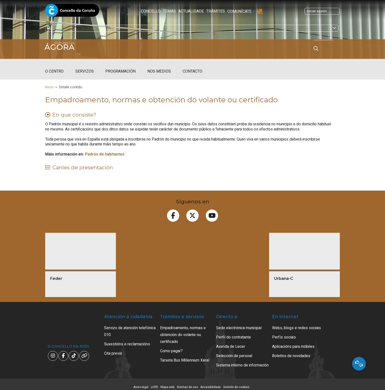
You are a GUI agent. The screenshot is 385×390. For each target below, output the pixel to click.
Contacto (192, 67)
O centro (54, 67)
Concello (118, 11)
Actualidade (158, 11)
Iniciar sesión (286, 11)
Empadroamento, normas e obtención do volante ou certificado (183, 330)
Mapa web (168, 382)
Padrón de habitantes (104, 150)
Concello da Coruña (72, 12)
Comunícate (207, 11)
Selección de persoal (234, 351)
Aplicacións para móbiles (293, 342)
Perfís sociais (284, 333)
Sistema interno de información (242, 361)
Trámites (183, 11)
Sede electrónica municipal (238, 323)
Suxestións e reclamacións (127, 340)
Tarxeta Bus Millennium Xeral (184, 356)
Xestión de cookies (236, 382)
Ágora (61, 47)
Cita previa (113, 349)
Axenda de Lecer (230, 342)
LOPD (154, 382)
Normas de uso (187, 382)
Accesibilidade (210, 382)
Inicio (49, 82)
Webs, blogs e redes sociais (296, 323)
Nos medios (159, 67)
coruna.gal (55, 54)
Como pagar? (171, 347)
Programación (120, 67)
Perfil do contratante (233, 333)
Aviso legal (140, 382)
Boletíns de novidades (291, 351)
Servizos (84, 67)
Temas (136, 11)
